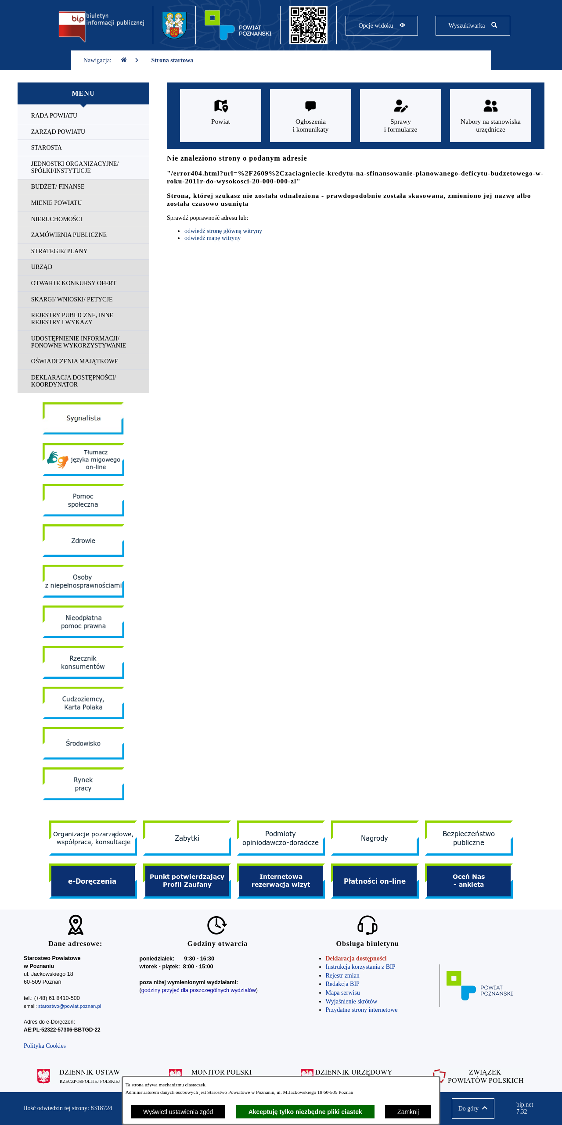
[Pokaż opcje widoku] (382, 26)
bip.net (527, 1108)
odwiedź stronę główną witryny (223, 231)
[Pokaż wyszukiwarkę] (473, 26)
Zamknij (408, 1111)
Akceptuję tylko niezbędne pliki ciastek (305, 1111)
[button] (473, 1108)
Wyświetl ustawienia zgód (178, 1111)
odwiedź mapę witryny (212, 238)
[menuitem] (83, 116)
